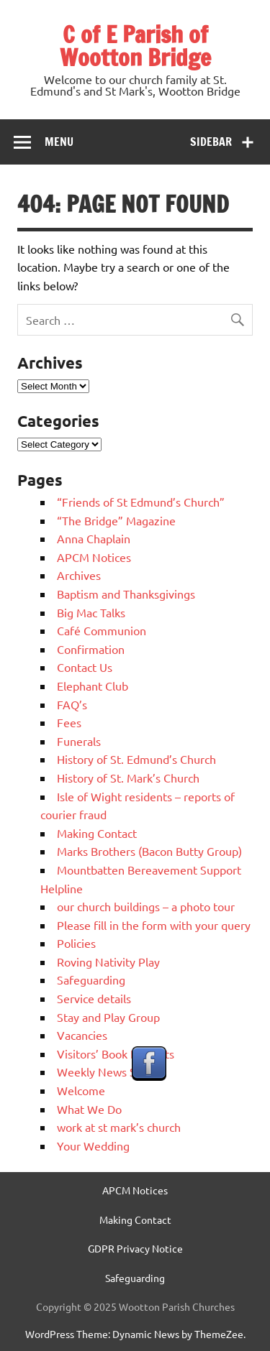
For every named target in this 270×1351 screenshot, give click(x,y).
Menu (59, 141)
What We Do (89, 1109)
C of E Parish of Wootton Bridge (135, 46)
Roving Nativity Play (108, 961)
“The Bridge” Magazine (116, 520)
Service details (94, 998)
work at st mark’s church (119, 1127)
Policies (76, 943)
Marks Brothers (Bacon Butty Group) (149, 851)
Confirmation (91, 649)
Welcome (81, 1090)
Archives (79, 575)
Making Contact (97, 833)
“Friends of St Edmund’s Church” (141, 501)
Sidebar (211, 141)
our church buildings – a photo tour (146, 906)
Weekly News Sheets (111, 1071)
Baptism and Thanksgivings (126, 593)
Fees (69, 722)
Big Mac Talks (91, 612)
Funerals (79, 741)
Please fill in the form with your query (154, 925)
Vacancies (82, 1035)
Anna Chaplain (93, 538)
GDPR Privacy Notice (135, 1248)
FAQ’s (72, 704)
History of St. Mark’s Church (128, 777)
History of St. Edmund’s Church (136, 759)
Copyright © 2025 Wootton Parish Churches (135, 1306)
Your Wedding (93, 1145)
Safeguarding (91, 979)
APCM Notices (94, 557)
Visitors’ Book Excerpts (115, 1053)
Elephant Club (92, 685)
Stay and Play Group (108, 1017)
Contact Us (84, 667)
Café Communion (101, 630)
